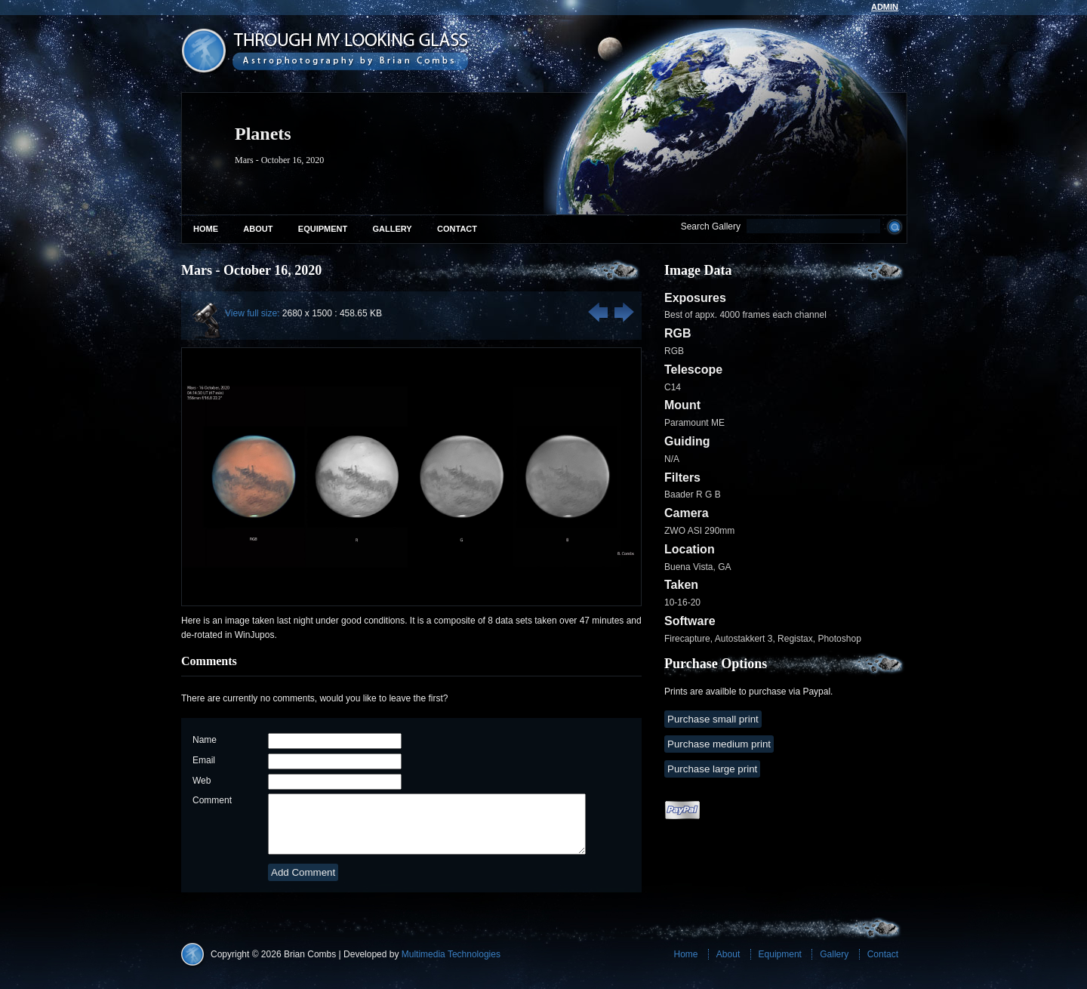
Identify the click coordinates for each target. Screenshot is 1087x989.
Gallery (392, 228)
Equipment (322, 228)
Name (204, 740)
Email (203, 760)
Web (201, 780)
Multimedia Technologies (451, 965)
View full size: (252, 313)
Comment (212, 800)
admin (884, 6)
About (258, 228)
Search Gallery (711, 226)
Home (205, 228)
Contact (457, 228)
